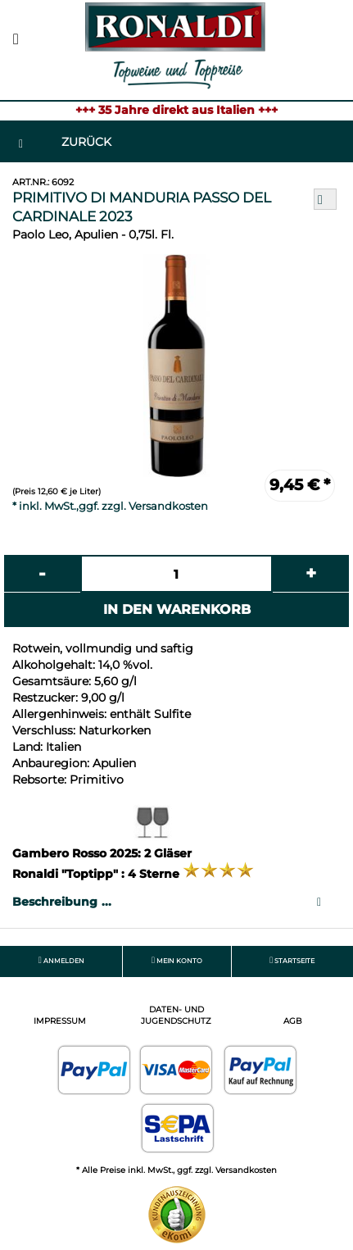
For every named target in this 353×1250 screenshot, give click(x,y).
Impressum (60, 1021)
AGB (292, 1021)
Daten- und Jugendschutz (176, 1015)
